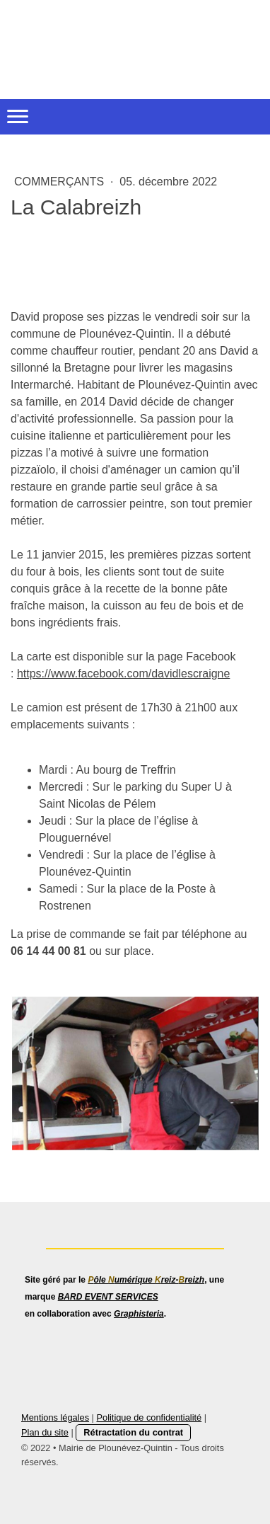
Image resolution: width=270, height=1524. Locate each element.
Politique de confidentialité (148, 1417)
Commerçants (60, 182)
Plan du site (45, 1432)
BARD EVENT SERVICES (108, 1297)
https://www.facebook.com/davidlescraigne (123, 674)
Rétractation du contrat (133, 1432)
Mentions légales (55, 1417)
